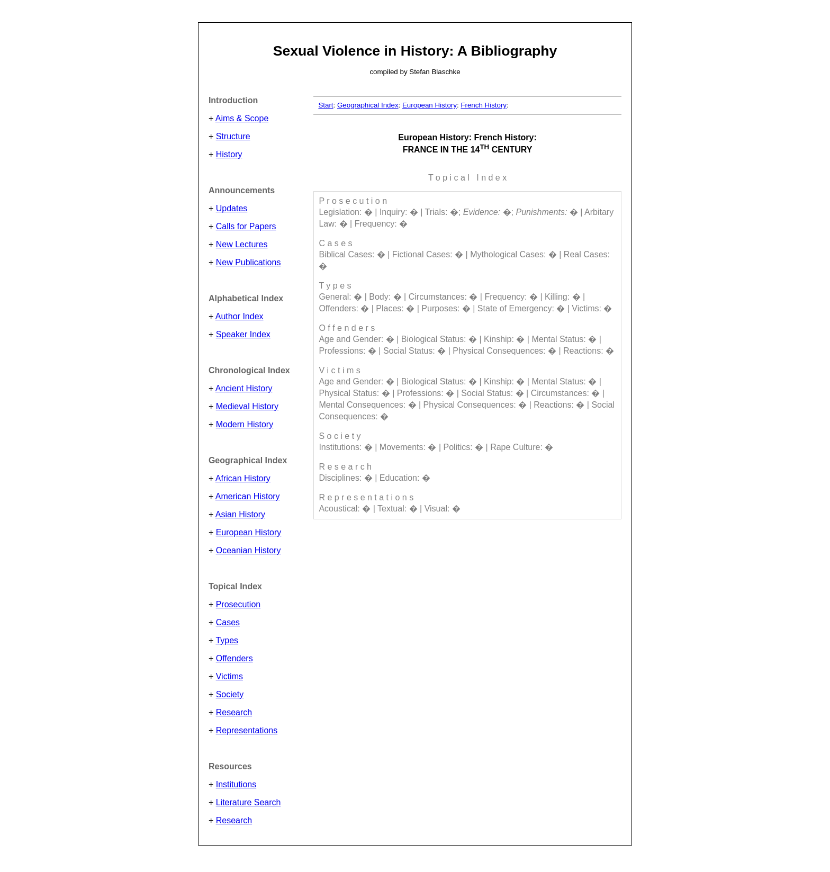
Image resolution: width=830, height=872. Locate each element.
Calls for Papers (246, 226)
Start (325, 105)
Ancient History (244, 388)
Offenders (234, 658)
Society (229, 694)
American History (247, 496)
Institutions (236, 784)
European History (249, 532)
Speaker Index (243, 334)
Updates (232, 208)
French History (484, 105)
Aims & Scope (241, 118)
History (229, 154)
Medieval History (247, 406)
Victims (229, 676)
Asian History (240, 514)
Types (226, 640)
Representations (247, 730)
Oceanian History (248, 550)
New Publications (248, 262)
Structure (233, 136)
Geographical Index (368, 105)
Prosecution (238, 604)
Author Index (239, 316)
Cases (228, 622)
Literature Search (248, 802)
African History (242, 478)
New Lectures (242, 244)
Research (234, 712)
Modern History (244, 424)
